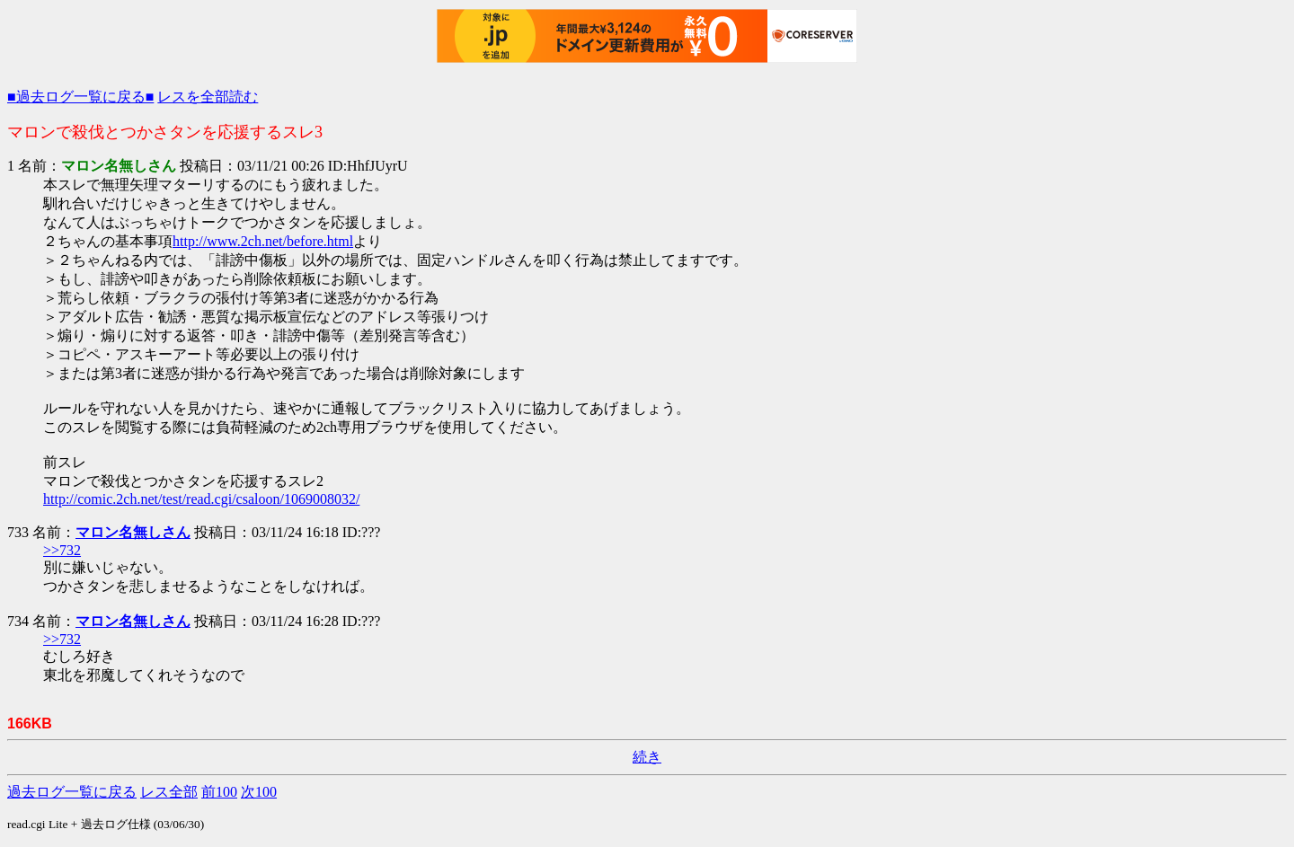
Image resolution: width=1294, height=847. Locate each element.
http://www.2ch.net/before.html (263, 241)
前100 (219, 791)
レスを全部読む (207, 96)
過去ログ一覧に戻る (72, 791)
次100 (259, 791)
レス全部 (169, 791)
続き (647, 756)
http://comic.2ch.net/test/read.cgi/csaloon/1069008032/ (201, 499)
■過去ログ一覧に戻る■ (80, 96)
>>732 (62, 550)
